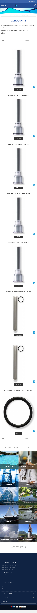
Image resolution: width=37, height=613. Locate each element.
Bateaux (9, 521)
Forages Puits (28, 539)
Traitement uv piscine (7, 589)
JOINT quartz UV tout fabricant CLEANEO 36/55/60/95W (18, 390)
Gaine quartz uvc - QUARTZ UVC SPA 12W (18, 242)
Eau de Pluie (27, 521)
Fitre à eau (5, 575)
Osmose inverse (6, 577)
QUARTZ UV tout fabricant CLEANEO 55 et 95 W (18, 341)
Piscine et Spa (9, 466)
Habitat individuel (27, 466)
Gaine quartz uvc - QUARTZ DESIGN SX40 (18, 46)
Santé (28, 484)
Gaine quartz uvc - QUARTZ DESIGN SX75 (18, 95)
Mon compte (6, 597)
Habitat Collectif (9, 503)
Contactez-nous (32, 1)
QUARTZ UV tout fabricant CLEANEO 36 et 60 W (18, 291)
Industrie (9, 484)
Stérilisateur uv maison (8, 586)
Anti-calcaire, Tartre (7, 579)
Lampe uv (4, 584)
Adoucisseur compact (7, 569)
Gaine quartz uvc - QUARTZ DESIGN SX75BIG (18, 144)
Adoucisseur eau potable (8, 567)
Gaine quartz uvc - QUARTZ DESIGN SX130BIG (18, 193)
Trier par (27, 40)
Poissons (27, 503)
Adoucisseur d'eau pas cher (9, 565)
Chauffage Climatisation (9, 539)
